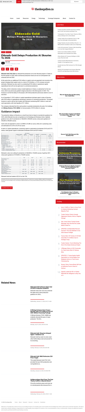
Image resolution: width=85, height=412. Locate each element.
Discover (30, 402)
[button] (3, 69)
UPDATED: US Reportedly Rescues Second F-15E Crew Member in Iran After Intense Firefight (70, 230)
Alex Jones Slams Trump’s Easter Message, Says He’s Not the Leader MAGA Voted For (70, 223)
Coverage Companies (54, 18)
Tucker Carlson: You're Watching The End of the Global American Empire (71, 244)
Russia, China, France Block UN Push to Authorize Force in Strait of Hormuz (71, 266)
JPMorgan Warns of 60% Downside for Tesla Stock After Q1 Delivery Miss (71, 250)
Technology (42, 18)
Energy (33, 18)
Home (11, 18)
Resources (26, 18)
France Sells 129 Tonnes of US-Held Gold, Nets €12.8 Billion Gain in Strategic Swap (71, 237)
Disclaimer (42, 402)
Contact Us (72, 18)
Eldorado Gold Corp (7, 187)
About (64, 18)
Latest (18, 18)
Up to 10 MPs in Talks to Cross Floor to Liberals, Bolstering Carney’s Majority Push (71, 209)
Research (25, 402)
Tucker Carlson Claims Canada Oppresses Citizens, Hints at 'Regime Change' (71, 216)
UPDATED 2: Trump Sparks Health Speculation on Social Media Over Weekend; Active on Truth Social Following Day (70, 258)
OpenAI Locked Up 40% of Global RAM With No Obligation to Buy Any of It (71, 273)
